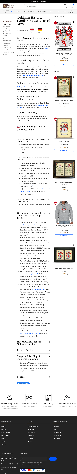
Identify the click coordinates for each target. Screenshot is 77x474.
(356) (67, 60)
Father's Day (6, 11)
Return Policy (57, 438)
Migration (5, 38)
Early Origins (6, 26)
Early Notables (7, 33)
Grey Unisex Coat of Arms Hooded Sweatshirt (64, 226)
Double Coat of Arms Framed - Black (64, 268)
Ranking (5, 35)
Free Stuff (4, 444)
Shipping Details (57, 435)
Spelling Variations (8, 31)
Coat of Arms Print (64, 141)
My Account (71, 11)
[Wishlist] (74, 22)
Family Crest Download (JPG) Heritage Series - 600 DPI (64, 54)
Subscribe (53, 458)
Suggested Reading (8, 52)
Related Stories (7, 50)
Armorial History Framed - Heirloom (64, 100)
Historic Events (7, 47)
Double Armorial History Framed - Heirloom (64, 183)
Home (12, 11)
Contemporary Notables (7, 44)
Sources (5, 54)
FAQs (55, 429)
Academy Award (28, 225)
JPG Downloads (29, 11)
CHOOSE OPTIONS (64, 64)
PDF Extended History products (33, 75)
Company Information (33, 426)
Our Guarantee (57, 432)
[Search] (51, 6)
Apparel (51, 11)
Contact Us (30, 438)
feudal (46, 49)
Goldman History (7, 24)
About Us (30, 441)
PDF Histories (41, 11)
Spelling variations (23, 87)
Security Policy (31, 432)
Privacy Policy (31, 429)
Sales (3, 441)
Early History (6, 29)
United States (7, 40)
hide (10, 22)
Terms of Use (31, 435)
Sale (64, 11)
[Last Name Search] (38, 6)
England (32, 30)
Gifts (58, 11)
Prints (19, 11)
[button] (33, 127)
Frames (4, 429)
